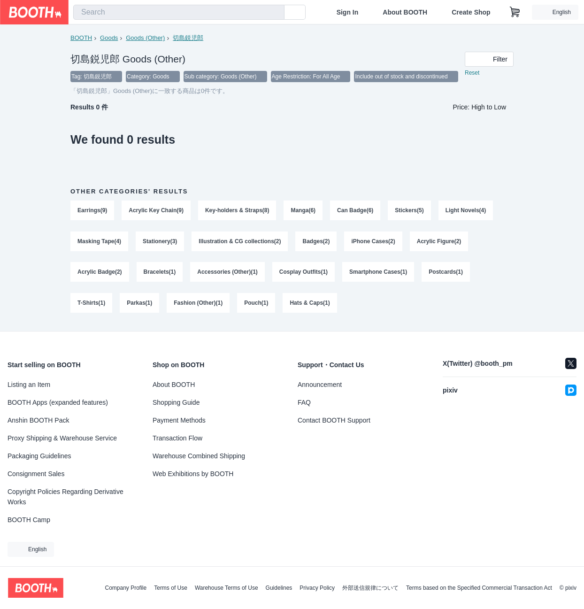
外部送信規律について (370, 588)
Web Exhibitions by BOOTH (193, 474)
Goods (109, 37)
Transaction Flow (177, 438)
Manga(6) (303, 211)
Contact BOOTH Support (334, 420)
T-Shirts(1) (91, 304)
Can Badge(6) (355, 211)
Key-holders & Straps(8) (237, 211)
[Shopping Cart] (515, 12)
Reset (472, 73)
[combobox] (178, 12)
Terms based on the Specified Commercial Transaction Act (479, 588)
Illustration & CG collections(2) (240, 242)
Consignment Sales (36, 474)
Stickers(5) (409, 211)
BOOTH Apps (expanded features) (58, 402)
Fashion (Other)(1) (198, 304)
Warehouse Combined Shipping (199, 456)
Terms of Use (170, 588)
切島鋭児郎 (188, 37)
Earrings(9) (92, 211)
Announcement (320, 384)
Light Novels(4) (466, 211)
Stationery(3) (160, 242)
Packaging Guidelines (39, 456)
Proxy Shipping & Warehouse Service (62, 438)
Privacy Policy (317, 588)
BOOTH (81, 37)
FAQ (304, 402)
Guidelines (279, 588)
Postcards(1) (446, 273)
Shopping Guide (176, 402)
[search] (275, 12)
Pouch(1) (256, 304)
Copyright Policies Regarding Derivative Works (65, 497)
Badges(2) (316, 242)
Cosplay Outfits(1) (303, 273)
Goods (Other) (145, 37)
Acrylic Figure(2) (439, 242)
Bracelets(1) (160, 273)
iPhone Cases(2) (373, 242)
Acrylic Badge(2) (99, 273)
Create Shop (471, 12)
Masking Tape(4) (99, 242)
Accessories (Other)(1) (227, 273)
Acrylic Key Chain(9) (156, 211)
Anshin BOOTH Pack (38, 420)
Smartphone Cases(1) (378, 273)
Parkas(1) (139, 304)
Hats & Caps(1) (310, 304)
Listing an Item (29, 384)
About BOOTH (405, 12)
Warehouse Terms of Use (226, 588)
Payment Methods (179, 420)
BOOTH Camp (29, 520)
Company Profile (125, 588)
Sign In (348, 12)
